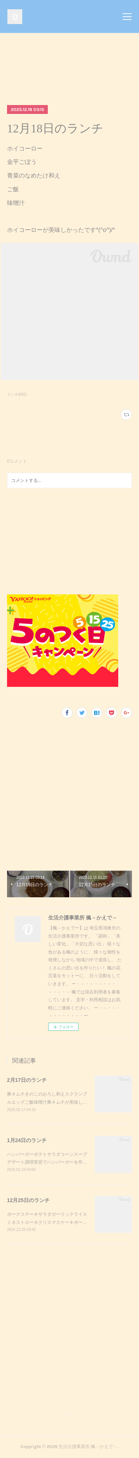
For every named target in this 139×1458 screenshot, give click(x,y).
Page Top (69, 1417)
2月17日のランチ (27, 1080)
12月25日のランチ (28, 1200)
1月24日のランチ (27, 1140)
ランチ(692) (17, 394)
